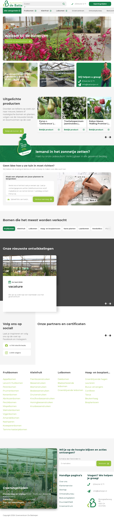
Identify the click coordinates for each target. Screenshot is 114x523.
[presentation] (107, 139)
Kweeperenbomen (12, 427)
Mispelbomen (10, 408)
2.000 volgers (13, 354)
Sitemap (63, 491)
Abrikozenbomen (11, 400)
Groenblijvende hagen (96, 381)
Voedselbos (97, 230)
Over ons (63, 483)
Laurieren (90, 385)
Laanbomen (84, 230)
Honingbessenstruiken (41, 404)
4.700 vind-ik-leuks (15, 347)
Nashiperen (8, 423)
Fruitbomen (30, 11)
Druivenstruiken (38, 396)
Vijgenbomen (10, 415)
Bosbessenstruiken (39, 392)
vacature (15, 288)
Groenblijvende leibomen (70, 392)
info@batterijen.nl (88, 86)
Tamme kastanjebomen (15, 431)
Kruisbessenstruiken (40, 408)
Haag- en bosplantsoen (50, 230)
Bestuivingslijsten (67, 500)
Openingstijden (100, 4)
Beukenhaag (91, 400)
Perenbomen (9, 388)
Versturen (104, 465)
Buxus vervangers (94, 388)
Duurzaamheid (66, 504)
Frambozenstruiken (40, 381)
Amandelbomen (11, 419)
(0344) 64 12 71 (79, 4)
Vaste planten (70, 230)
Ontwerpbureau (95, 11)
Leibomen (61, 11)
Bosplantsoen (92, 404)
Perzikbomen (9, 404)
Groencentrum (78, 11)
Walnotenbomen (11, 412)
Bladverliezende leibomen (66, 386)
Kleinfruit (46, 11)
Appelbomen (9, 381)
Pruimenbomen (11, 392)
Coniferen (90, 392)
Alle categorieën (12, 11)
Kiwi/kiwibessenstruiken (42, 400)
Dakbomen (63, 381)
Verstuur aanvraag (43, 201)
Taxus (88, 396)
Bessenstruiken (38, 385)
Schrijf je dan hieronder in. (70, 460)
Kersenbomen (10, 396)
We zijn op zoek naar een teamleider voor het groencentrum (26, 297)
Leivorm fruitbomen (13, 385)
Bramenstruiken (38, 388)
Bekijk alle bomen (13, 133)
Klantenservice (65, 487)
